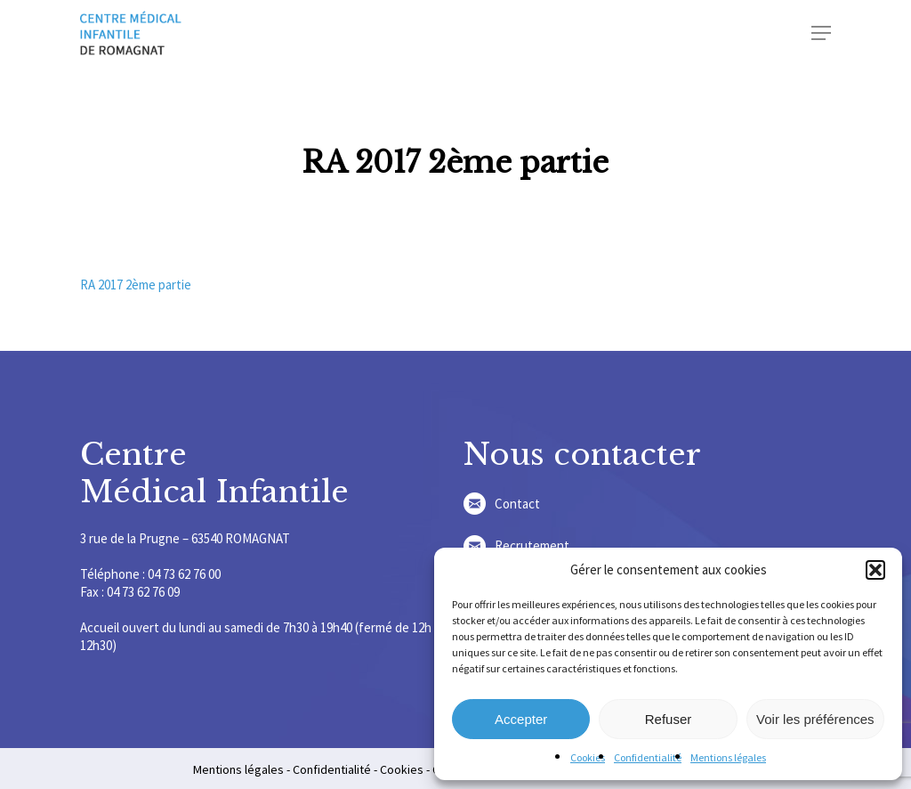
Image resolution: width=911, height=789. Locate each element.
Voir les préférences (815, 719)
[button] (875, 570)
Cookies (587, 757)
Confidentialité (647, 757)
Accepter (521, 719)
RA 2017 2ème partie (135, 284)
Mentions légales (728, 757)
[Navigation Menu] (821, 33)
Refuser (668, 719)
